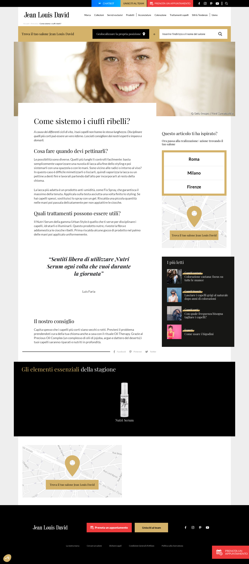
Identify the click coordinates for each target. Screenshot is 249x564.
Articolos (34, 24)
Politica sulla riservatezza (172, 546)
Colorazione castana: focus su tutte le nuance (204, 278)
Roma (194, 159)
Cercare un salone (94, 546)
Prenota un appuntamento (170, 3)
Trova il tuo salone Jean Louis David (194, 235)
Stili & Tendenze (200, 15)
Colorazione (160, 15)
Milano (194, 172)
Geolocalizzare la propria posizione (120, 34)
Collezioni (99, 15)
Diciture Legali (115, 546)
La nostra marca (72, 546)
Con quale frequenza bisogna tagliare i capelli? (204, 315)
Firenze (194, 186)
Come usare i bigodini (199, 334)
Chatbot (105, 4)
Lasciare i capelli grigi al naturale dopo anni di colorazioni (206, 297)
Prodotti (130, 15)
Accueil (26, 24)
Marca (87, 15)
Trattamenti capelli (179, 15)
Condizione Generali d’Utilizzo (141, 546)
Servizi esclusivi (115, 15)
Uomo (215, 15)
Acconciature (144, 15)
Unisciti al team (133, 3)
